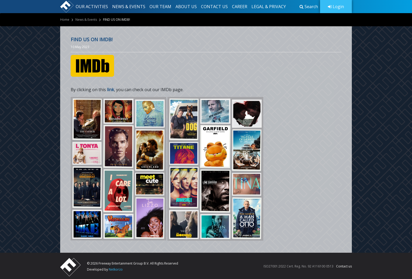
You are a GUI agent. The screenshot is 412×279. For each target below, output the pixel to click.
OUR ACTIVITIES (92, 6)
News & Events (86, 19)
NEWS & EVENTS (128, 6)
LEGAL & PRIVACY (268, 6)
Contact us (344, 266)
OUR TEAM (160, 6)
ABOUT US (186, 6)
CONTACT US (214, 6)
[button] (308, 6)
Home (64, 19)
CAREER (239, 6)
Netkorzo (116, 269)
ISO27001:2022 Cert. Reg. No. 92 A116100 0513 (298, 266)
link (110, 89)
